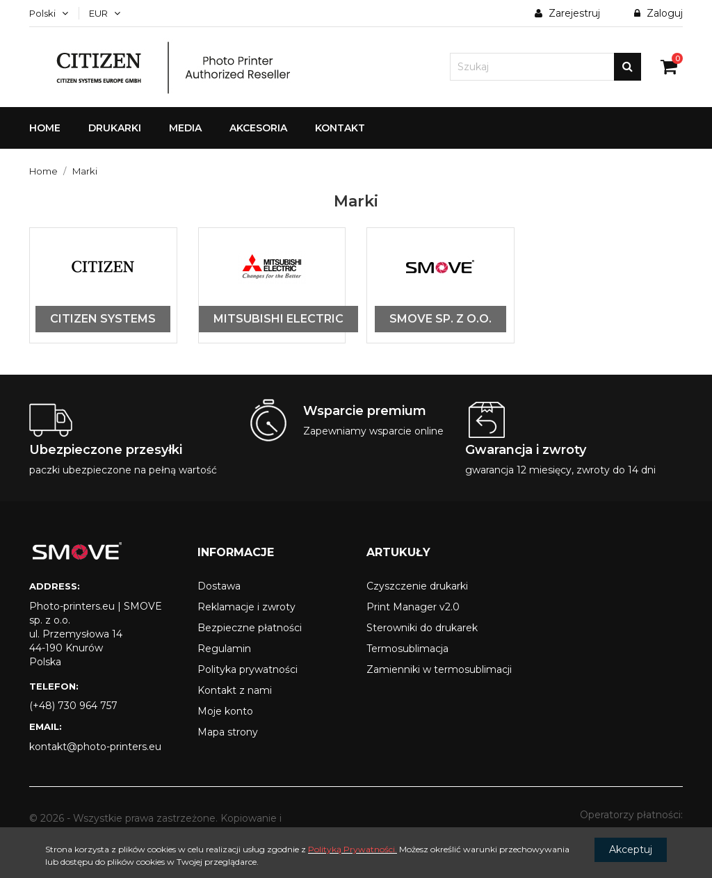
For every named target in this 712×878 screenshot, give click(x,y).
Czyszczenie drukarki (417, 586)
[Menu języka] (48, 13)
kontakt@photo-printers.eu (95, 746)
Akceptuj (630, 849)
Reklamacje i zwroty (246, 607)
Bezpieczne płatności (249, 627)
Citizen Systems (103, 318)
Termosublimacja (407, 648)
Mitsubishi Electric (278, 318)
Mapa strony (227, 732)
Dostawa (219, 586)
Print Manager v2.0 (413, 607)
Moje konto (225, 711)
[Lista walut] (104, 13)
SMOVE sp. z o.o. (440, 318)
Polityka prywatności (247, 669)
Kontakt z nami (234, 690)
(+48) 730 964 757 (73, 705)
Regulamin (224, 648)
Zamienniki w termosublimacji (439, 669)
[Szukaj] (545, 67)
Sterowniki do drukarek (422, 627)
